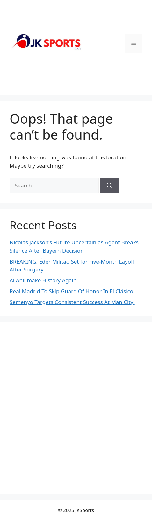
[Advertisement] (76, 408)
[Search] (109, 185)
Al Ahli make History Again (43, 280)
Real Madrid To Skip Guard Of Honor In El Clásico (72, 291)
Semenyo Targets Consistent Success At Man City (72, 302)
